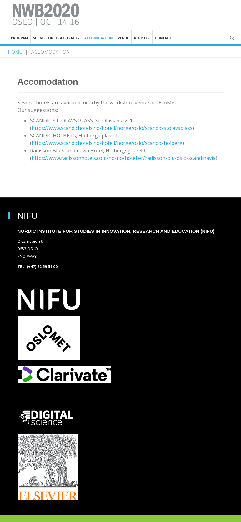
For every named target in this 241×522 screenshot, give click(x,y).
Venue (123, 38)
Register (142, 38)
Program (19, 38)
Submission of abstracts (56, 38)
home (15, 52)
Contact (163, 38)
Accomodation (98, 38)
